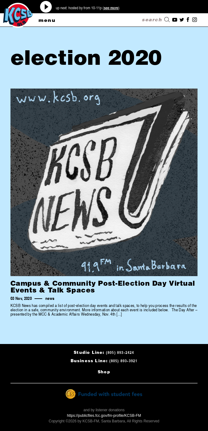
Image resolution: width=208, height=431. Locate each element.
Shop (104, 371)
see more (111, 7)
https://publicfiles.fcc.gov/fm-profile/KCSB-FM (104, 415)
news (49, 298)
